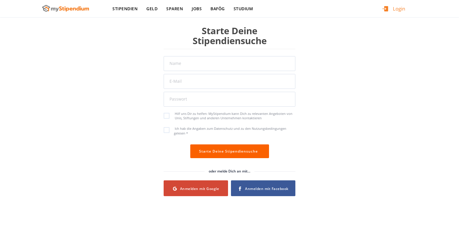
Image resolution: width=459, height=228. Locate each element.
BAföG (217, 8)
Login (399, 8)
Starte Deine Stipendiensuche (229, 151)
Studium (243, 8)
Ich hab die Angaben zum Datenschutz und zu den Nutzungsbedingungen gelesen (228, 130)
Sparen (174, 8)
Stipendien (125, 8)
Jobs (197, 8)
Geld (151, 8)
